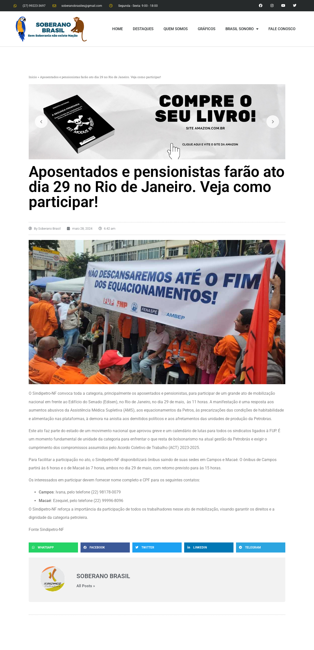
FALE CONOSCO (281, 29)
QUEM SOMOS (176, 29)
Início (33, 77)
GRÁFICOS (206, 29)
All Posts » (85, 586)
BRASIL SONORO (241, 29)
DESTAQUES (143, 29)
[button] (53, 547)
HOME (117, 29)
